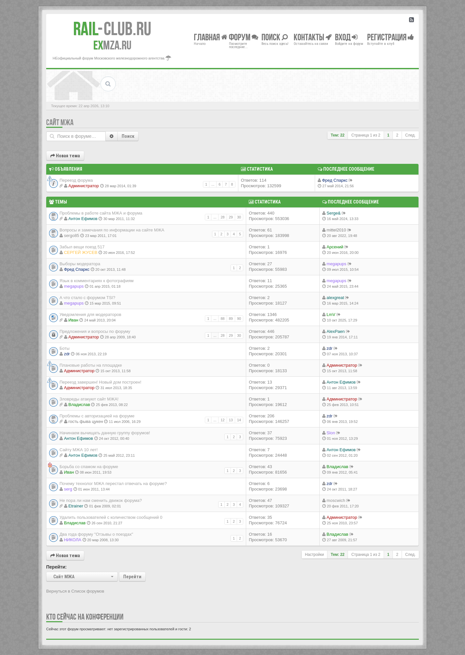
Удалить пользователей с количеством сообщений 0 (111, 517)
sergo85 (71, 235)
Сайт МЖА (59, 122)
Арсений (334, 246)
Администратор (83, 185)
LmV (330, 314)
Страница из (365, 135)
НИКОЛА (72, 539)
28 (222, 217)
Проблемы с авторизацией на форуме (97, 415)
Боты (65, 348)
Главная (210, 37)
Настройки (314, 554)
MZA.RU (112, 45)
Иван (73, 320)
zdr (67, 353)
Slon (330, 432)
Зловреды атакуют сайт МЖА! (89, 399)
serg (68, 489)
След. (410, 135)
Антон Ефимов (82, 218)
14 (239, 420)
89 (231, 319)
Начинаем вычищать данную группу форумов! (105, 432)
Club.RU (112, 28)
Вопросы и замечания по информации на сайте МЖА (112, 230)
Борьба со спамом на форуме (89, 466)
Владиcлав (79, 404)
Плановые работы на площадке (91, 365)
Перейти (132, 576)
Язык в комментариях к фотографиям (97, 280)
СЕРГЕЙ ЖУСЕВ (81, 252)
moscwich (335, 500)
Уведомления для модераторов (90, 314)
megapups (336, 263)
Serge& (333, 213)
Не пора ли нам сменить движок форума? (101, 500)
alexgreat (335, 297)
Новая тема (65, 155)
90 (239, 319)
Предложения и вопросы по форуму (95, 331)
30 (239, 217)
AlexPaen (335, 331)
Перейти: (56, 567)
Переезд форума (76, 180)
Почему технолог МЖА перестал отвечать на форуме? (113, 483)
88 (222, 319)
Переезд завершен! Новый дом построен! (100, 382)
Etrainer (75, 506)
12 (222, 420)
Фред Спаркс (334, 180)
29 (231, 217)
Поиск (128, 136)
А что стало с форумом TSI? (87, 297)
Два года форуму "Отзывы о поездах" (96, 534)
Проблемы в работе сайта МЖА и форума (101, 213)
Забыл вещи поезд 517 (82, 246)
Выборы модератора (80, 263)
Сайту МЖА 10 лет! (79, 449)
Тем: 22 (337, 135)
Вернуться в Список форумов (75, 591)
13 (231, 420)
